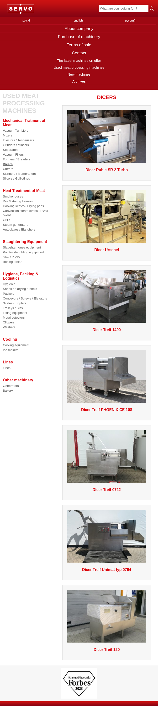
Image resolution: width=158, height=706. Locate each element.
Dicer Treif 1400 (107, 330)
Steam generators (15, 224)
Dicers (8, 164)
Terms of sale (79, 44)
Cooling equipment (16, 345)
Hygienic (9, 284)
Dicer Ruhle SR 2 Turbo (106, 170)
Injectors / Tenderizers (18, 140)
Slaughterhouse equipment (22, 247)
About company (79, 28)
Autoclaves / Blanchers (19, 229)
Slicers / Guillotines (16, 178)
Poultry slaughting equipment (23, 252)
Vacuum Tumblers (15, 130)
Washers (9, 327)
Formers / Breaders (16, 159)
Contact (79, 53)
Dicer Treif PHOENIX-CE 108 (106, 410)
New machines (79, 74)
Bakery (8, 390)
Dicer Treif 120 (107, 650)
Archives (79, 81)
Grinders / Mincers (16, 145)
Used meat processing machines (79, 67)
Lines (7, 368)
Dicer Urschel (106, 250)
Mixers (7, 135)
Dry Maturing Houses (18, 201)
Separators (10, 150)
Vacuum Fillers (13, 154)
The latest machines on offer (79, 60)
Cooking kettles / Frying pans (23, 206)
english (78, 20)
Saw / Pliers (11, 257)
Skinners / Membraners (19, 173)
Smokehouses (13, 196)
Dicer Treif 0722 (107, 490)
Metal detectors (14, 317)
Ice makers (10, 350)
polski (26, 20)
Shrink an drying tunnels (20, 289)
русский (130, 20)
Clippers (9, 322)
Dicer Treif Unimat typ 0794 (106, 570)
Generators (11, 386)
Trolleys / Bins (13, 308)
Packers (8, 293)
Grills (6, 220)
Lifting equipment (15, 313)
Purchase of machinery (79, 36)
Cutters (8, 169)
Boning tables (12, 262)
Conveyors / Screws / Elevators (25, 298)
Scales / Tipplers (14, 303)
